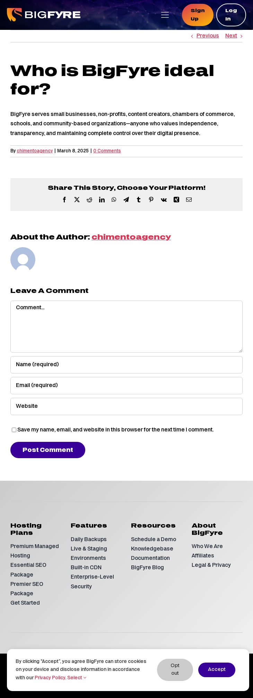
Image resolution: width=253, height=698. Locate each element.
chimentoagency (35, 151)
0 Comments (107, 151)
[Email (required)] (126, 385)
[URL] (126, 406)
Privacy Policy (50, 678)
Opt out (175, 670)
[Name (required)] (126, 364)
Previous (208, 36)
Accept (217, 669)
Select (76, 678)
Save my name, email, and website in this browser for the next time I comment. (115, 430)
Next (231, 36)
